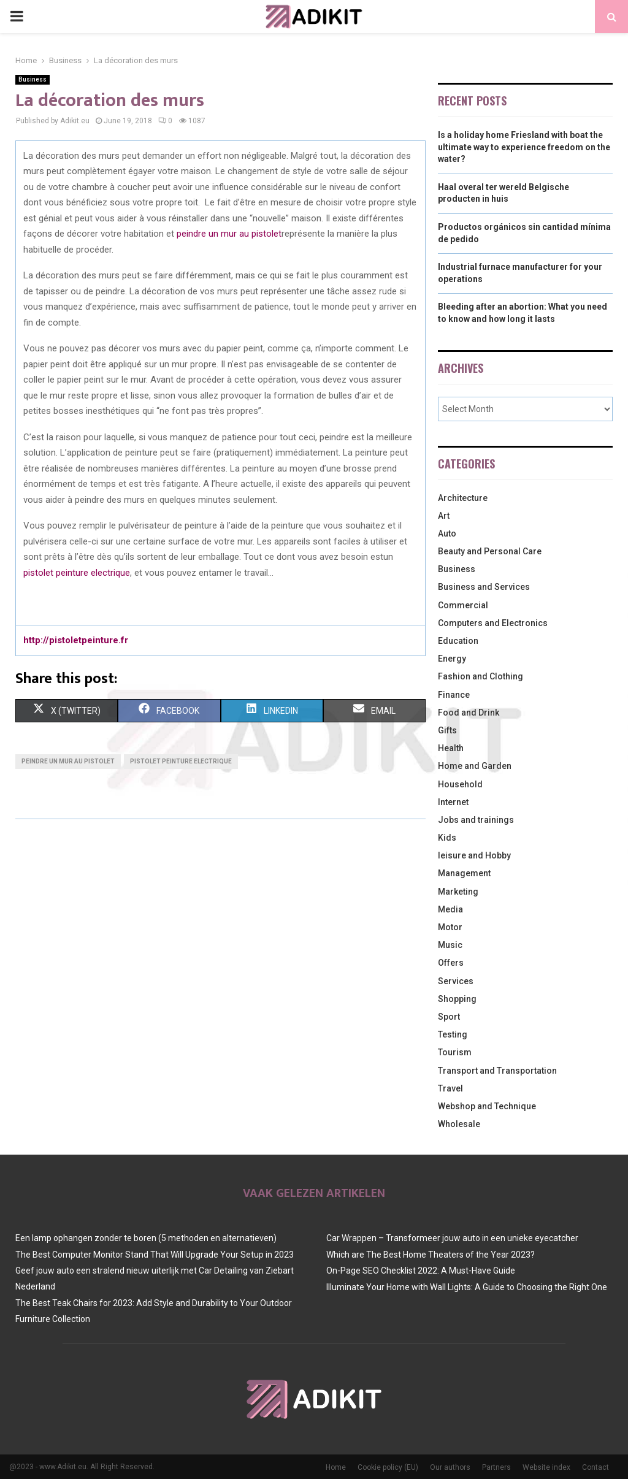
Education (458, 641)
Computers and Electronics (493, 623)
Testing (452, 1034)
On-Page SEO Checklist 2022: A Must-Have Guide (420, 1270)
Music (450, 945)
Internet (453, 802)
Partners (496, 1467)
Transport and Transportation (497, 1071)
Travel (450, 1088)
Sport (449, 1017)
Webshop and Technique (487, 1106)
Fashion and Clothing (480, 676)
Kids (447, 838)
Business (32, 79)
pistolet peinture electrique (76, 572)
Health (451, 748)
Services (455, 981)
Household (460, 784)
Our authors (450, 1467)
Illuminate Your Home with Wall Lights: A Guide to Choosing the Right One (466, 1287)
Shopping (457, 999)
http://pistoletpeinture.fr (75, 640)
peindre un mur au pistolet (229, 233)
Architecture (463, 498)
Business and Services (484, 587)
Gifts (447, 730)
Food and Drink (468, 712)
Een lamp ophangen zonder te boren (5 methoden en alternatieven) (146, 1238)
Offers (451, 963)
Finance (454, 695)
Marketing (458, 891)
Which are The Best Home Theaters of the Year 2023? (430, 1254)
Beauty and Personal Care (490, 551)
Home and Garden (474, 766)
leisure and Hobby (474, 855)
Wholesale (459, 1124)
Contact (595, 1467)
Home (336, 1467)
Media (450, 909)
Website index (546, 1467)
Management (464, 873)
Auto (447, 533)
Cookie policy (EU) (388, 1467)
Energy (452, 658)
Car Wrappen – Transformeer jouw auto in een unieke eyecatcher (452, 1238)
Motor (450, 927)
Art (444, 516)
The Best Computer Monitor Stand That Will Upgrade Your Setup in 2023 (154, 1254)
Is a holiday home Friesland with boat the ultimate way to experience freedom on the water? (524, 147)
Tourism (455, 1052)
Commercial (463, 605)
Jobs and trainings (476, 820)
